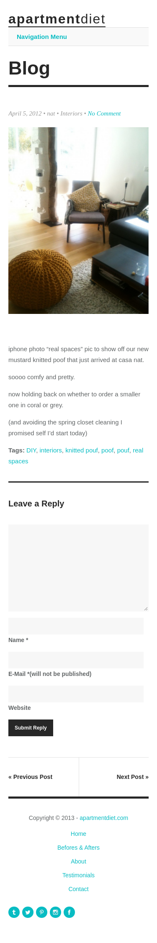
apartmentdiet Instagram (55, 912)
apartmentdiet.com (104, 818)
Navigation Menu (42, 36)
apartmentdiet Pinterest (41, 912)
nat (51, 113)
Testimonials (78, 875)
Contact (78, 889)
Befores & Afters (78, 847)
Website (19, 707)
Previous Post (30, 776)
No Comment (104, 113)
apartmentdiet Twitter (27, 912)
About (78, 861)
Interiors (71, 113)
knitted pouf (81, 450)
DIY (31, 450)
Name (18, 640)
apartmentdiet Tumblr (14, 912)
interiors (51, 450)
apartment (57, 18)
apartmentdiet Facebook (69, 912)
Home (78, 833)
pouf (123, 450)
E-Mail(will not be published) (49, 674)
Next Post (133, 776)
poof (107, 450)
